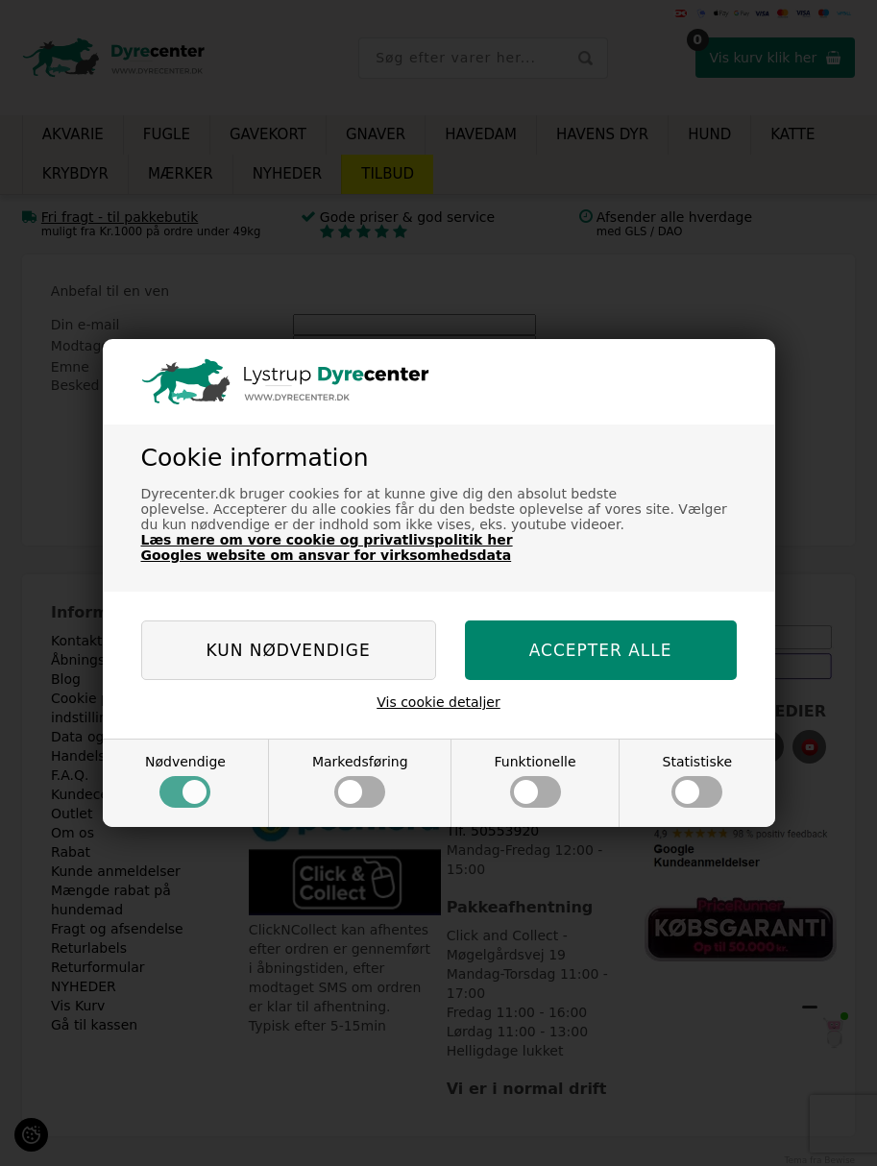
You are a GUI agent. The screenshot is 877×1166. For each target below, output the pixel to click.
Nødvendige (185, 781)
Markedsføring (360, 781)
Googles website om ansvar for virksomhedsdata (326, 555)
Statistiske (698, 781)
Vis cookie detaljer (438, 702)
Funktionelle (535, 781)
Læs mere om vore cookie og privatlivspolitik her (327, 539)
